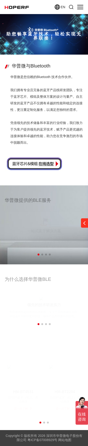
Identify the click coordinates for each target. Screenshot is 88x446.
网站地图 (64, 440)
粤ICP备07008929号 (42, 440)
